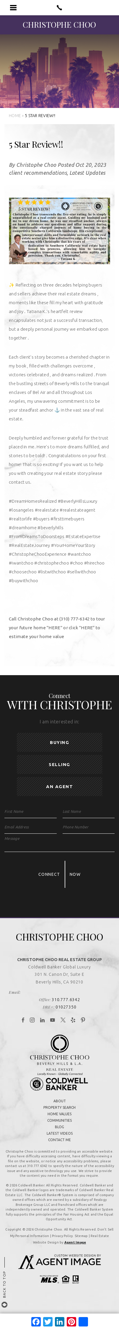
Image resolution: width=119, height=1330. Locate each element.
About (59, 1101)
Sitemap (81, 1236)
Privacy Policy (62, 1236)
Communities (59, 1121)
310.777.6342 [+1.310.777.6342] (66, 1000)
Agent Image (75, 1243)
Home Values (59, 1114)
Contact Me (59, 1140)
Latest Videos (60, 1134)
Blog (59, 1127)
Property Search (59, 1108)
